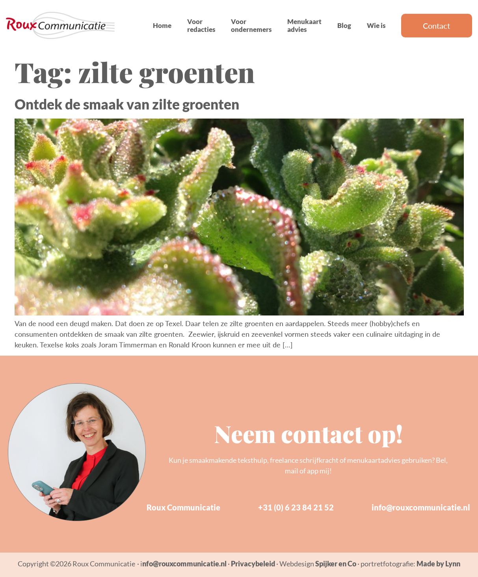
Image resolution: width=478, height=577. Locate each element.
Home (162, 25)
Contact (436, 25)
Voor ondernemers (251, 25)
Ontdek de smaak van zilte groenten (127, 104)
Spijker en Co (335, 563)
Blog (344, 25)
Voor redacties (201, 25)
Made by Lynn (438, 563)
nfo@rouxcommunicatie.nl (184, 563)
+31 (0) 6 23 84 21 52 (296, 507)
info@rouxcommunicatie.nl (421, 507)
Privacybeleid (253, 563)
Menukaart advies (304, 25)
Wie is (376, 25)
